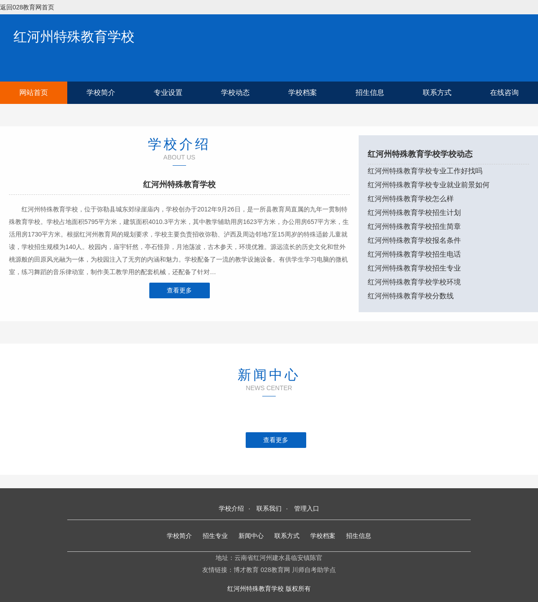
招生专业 (215, 535)
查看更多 (179, 290)
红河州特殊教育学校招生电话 (414, 254)
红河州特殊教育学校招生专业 (414, 268)
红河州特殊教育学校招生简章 (414, 226)
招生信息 (370, 92)
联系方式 (437, 92)
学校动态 (235, 92)
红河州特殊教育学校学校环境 (414, 282)
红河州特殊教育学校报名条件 (414, 240)
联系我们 (269, 508)
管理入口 (306, 508)
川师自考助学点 (314, 569)
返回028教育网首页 (27, 7)
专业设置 (168, 92)
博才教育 (246, 569)
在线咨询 (504, 92)
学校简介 (101, 92)
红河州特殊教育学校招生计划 (414, 212)
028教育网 (275, 569)
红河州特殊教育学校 (73, 36)
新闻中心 (251, 535)
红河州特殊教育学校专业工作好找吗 (425, 171)
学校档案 (302, 92)
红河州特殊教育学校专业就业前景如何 (429, 185)
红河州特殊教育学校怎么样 (411, 198)
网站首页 (33, 92)
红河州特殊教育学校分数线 (411, 296)
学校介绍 (231, 508)
